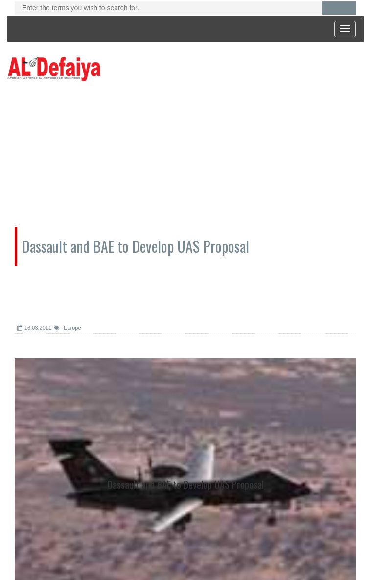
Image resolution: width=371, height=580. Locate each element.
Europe (67, 328)
